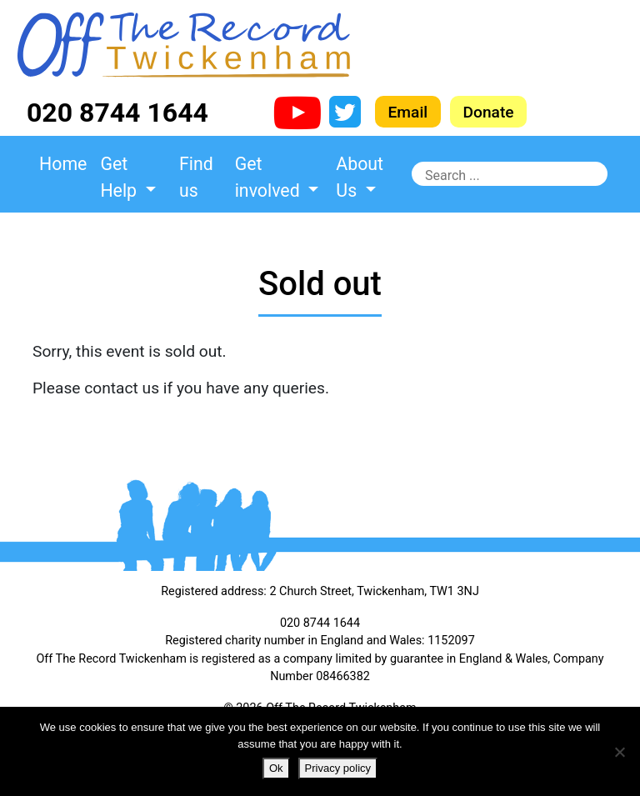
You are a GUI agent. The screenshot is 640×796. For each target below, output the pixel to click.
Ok (276, 768)
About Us (359, 177)
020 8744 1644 (117, 112)
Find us (196, 177)
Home (63, 163)
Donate (488, 111)
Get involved (269, 177)
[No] (619, 751)
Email (408, 111)
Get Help (120, 177)
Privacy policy (338, 768)
